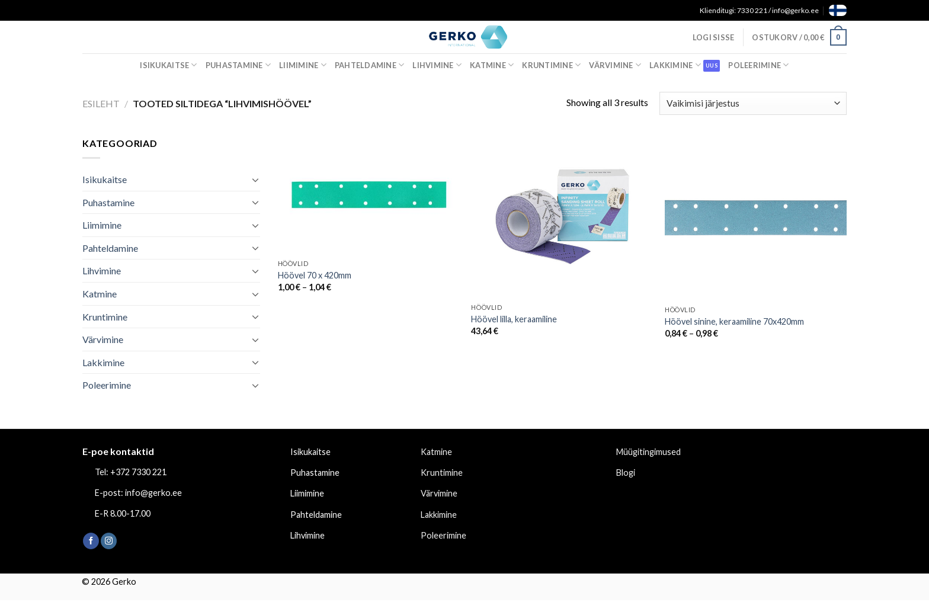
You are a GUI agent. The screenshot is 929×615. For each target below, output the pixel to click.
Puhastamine (238, 65)
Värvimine (615, 65)
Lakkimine (675, 65)
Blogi (625, 472)
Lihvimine (437, 65)
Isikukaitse (168, 65)
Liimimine (302, 65)
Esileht (101, 103)
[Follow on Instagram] (109, 541)
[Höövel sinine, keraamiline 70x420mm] (756, 218)
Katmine (492, 65)
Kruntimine (551, 65)
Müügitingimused (648, 452)
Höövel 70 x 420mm (314, 275)
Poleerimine (758, 65)
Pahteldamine (370, 65)
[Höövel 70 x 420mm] (369, 195)
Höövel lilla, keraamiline (514, 319)
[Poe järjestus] (753, 103)
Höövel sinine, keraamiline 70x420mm (734, 321)
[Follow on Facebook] (91, 541)
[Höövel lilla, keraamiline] (562, 216)
